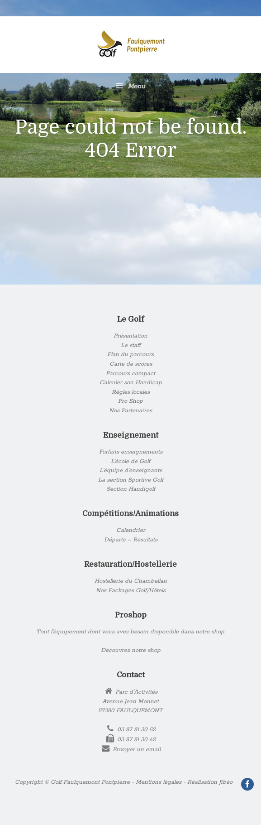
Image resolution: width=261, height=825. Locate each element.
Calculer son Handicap (131, 382)
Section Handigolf (130, 489)
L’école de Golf (130, 461)
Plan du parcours (130, 354)
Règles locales (131, 392)
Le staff (131, 345)
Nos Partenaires (130, 411)
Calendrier (130, 530)
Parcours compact (130, 373)
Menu (130, 86)
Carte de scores (130, 364)
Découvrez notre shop (131, 650)
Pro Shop (130, 401)
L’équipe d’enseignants (131, 470)
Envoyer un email (137, 749)
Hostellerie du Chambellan (131, 581)
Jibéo (226, 782)
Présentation (130, 336)
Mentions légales (158, 782)
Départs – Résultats (130, 540)
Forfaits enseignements (130, 452)
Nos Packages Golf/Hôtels (131, 590)
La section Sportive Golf (130, 480)
